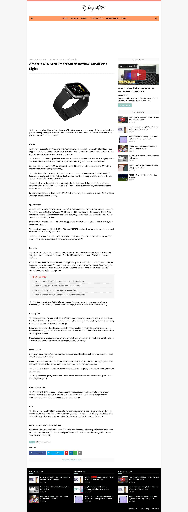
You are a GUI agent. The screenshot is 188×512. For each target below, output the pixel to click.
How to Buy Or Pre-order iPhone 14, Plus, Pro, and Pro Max (60, 281)
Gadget (39, 442)
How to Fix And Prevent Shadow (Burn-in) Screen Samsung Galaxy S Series (144, 137)
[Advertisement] (94, 38)
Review (37, 59)
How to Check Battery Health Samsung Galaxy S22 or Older (143, 166)
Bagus (120, 95)
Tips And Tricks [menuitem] (96, 18)
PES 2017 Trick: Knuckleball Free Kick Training (143, 176)
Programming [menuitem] (112, 18)
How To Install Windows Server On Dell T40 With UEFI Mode (136, 90)
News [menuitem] (123, 18)
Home (31, 59)
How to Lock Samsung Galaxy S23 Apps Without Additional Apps (143, 128)
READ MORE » (125, 105)
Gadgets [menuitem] (74, 18)
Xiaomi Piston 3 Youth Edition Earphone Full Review (144, 157)
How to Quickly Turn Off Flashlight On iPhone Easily (56, 290)
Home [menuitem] (65, 18)
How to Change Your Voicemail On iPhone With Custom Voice (60, 295)
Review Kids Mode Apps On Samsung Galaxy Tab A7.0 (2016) (143, 147)
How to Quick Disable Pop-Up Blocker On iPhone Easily (58, 286)
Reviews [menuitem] (84, 18)
